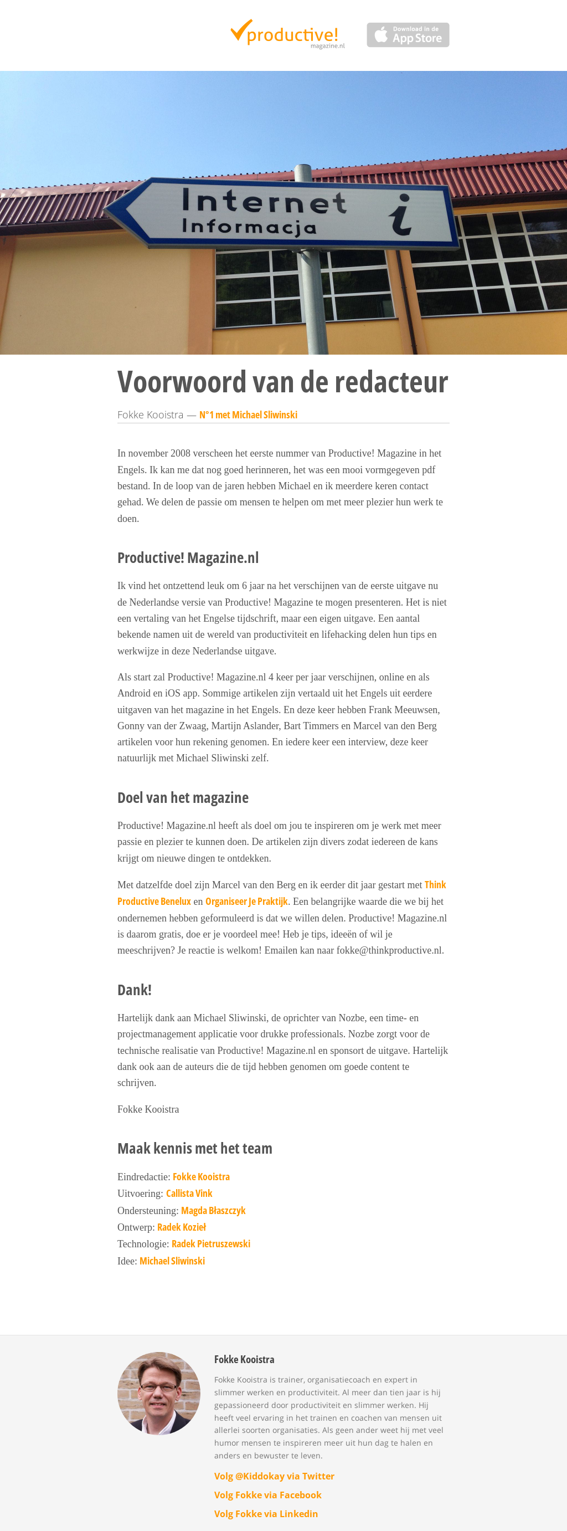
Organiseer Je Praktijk (246, 901)
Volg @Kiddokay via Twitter (274, 1476)
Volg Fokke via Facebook (268, 1495)
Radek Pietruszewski (211, 1243)
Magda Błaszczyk (213, 1210)
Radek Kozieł (181, 1226)
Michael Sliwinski (172, 1260)
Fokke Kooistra (201, 1176)
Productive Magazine (284, 35)
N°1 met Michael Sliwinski (248, 414)
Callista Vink (189, 1193)
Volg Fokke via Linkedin (266, 1514)
